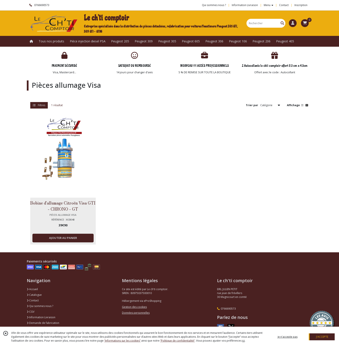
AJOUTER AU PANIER (63, 238)
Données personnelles (136, 313)
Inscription (300, 5)
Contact (284, 5)
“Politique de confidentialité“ (177, 340)
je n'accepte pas (287, 337)
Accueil (32, 289)
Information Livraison (41, 317)
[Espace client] (292, 23)
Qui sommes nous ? (40, 306)
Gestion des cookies (134, 307)
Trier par (252, 105)
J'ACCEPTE (322, 337)
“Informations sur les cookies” (122, 340)
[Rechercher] (282, 23)
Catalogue (34, 295)
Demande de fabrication (43, 323)
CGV (30, 311)
